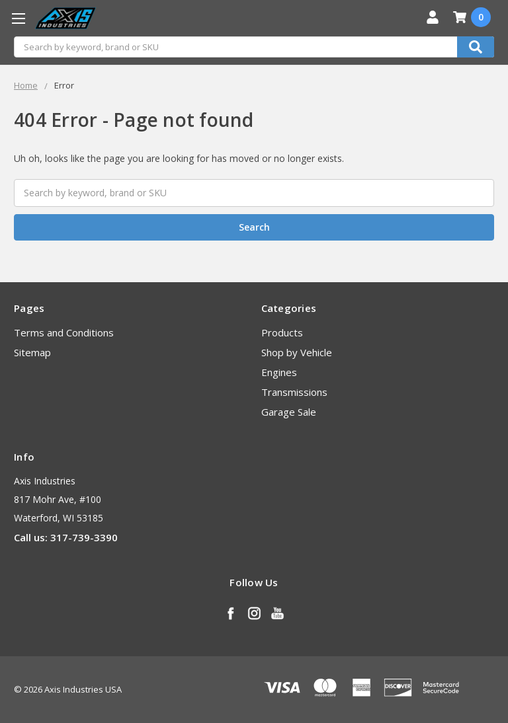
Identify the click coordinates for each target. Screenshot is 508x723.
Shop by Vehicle (296, 352)
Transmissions (294, 392)
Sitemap (32, 352)
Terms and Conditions (64, 332)
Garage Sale (288, 411)
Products (282, 332)
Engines (279, 372)
